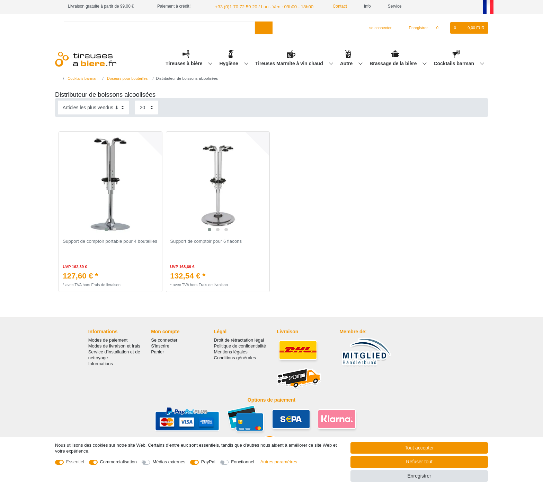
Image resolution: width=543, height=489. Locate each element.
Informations (100, 363)
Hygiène (229, 63)
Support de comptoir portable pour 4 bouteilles (110, 241)
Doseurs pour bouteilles (127, 78)
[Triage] (93, 107)
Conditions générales (235, 357)
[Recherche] (264, 27)
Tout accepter (419, 448)
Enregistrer (419, 476)
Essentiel (75, 461)
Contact (330, 6)
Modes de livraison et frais (114, 345)
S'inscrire (160, 345)
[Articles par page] (146, 107)
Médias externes (168, 461)
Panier (157, 351)
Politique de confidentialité (240, 345)
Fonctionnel (242, 461)
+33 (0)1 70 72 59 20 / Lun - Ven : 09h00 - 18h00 (259, 6)
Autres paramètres (278, 461)
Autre (347, 63)
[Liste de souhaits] (440, 27)
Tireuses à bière (185, 63)
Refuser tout (419, 461)
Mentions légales (231, 351)
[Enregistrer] (414, 27)
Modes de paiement (108, 339)
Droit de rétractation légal (239, 339)
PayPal (208, 461)
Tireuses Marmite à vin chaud (289, 63)
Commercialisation (118, 461)
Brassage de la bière (394, 63)
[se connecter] (377, 27)
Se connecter (164, 339)
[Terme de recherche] (159, 27)
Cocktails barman (454, 63)
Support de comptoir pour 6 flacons (206, 241)
